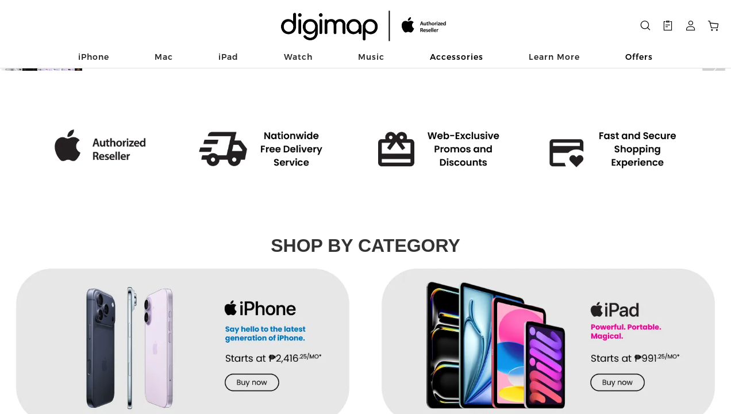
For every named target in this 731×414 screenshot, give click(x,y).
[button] (17, 189)
